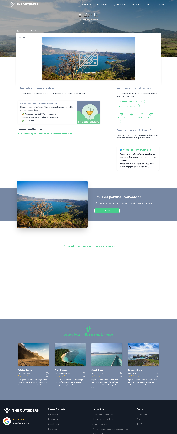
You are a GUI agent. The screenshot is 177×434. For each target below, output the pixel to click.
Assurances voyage (100, 424)
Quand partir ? (120, 4)
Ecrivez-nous (142, 414)
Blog (149, 4)
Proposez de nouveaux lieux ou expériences (110, 429)
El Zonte (36, 31)
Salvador (26, 31)
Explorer (107, 210)
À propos (160, 4)
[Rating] (24, 421)
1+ (119, 121)
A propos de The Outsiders (103, 414)
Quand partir (53, 424)
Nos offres (136, 4)
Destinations (102, 4)
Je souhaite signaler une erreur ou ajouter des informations (45, 133)
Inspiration (86, 4)
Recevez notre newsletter (103, 419)
